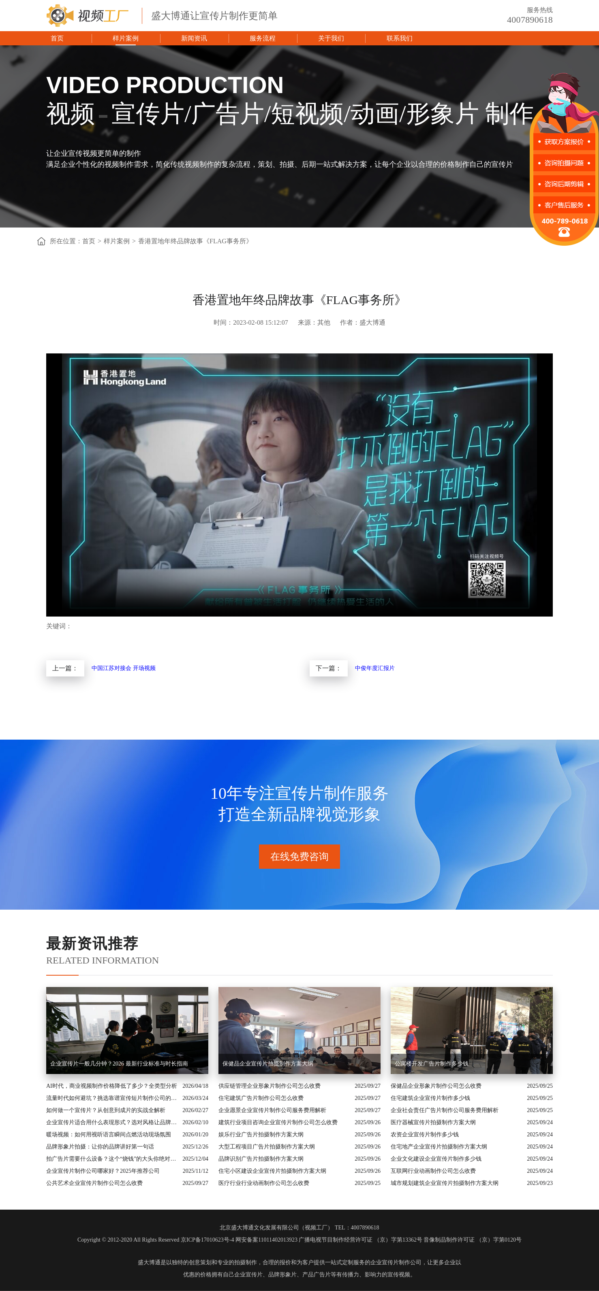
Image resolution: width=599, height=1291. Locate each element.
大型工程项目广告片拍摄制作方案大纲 (266, 1147)
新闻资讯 (194, 38)
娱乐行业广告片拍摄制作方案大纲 (261, 1134)
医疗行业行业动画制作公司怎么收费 (263, 1183)
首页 (57, 38)
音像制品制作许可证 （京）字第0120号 (473, 1240)
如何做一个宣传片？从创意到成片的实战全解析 (105, 1110)
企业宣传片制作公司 (395, 1262)
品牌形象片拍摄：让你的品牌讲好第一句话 (100, 1147)
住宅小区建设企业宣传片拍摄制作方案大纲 (272, 1171)
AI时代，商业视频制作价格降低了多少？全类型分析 (111, 1086)
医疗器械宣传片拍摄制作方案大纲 (433, 1122)
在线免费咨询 (299, 856)
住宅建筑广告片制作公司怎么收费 (261, 1098)
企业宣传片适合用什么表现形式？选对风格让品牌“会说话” (112, 1122)
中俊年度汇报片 (375, 668)
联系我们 (400, 38)
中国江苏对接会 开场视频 (124, 668)
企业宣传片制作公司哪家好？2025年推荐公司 (103, 1171)
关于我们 (331, 38)
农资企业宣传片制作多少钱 (425, 1134)
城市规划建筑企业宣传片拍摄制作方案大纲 (444, 1183)
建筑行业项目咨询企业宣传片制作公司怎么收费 (278, 1122)
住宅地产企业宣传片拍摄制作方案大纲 (439, 1147)
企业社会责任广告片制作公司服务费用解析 (444, 1110)
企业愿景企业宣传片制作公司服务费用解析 (272, 1110)
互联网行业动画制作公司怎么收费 (433, 1171)
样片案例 (126, 38)
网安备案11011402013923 (266, 1240)
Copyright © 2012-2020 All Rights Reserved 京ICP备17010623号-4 (155, 1240)
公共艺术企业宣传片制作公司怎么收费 (94, 1183)
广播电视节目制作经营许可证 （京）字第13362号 (360, 1240)
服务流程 (263, 38)
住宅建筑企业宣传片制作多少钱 (430, 1098)
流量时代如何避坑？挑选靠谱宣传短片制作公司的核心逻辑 (112, 1098)
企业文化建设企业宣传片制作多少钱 (436, 1159)
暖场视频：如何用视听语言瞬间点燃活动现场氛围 (108, 1134)
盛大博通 (149, 1262)
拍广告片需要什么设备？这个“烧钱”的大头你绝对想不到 (112, 1159)
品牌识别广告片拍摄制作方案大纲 (261, 1159)
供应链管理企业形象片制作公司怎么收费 (269, 1086)
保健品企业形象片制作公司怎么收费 (436, 1086)
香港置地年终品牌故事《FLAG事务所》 (195, 241)
